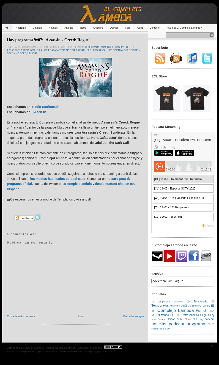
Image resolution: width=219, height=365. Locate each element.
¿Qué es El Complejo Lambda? (184, 27)
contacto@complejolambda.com (98, 351)
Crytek (206, 305)
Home (7, 27)
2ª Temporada (197, 301)
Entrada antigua (133, 316)
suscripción (156, 328)
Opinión (114, 27)
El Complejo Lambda (172, 310)
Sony (211, 315)
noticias (71, 50)
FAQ (212, 311)
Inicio (79, 316)
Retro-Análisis (190, 315)
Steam (161, 319)
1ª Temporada (160, 301)
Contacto (155, 27)
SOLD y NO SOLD (16, 53)
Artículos (98, 27)
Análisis (69, 27)
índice (166, 328)
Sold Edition (132, 50)
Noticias (53, 27)
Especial (202, 311)
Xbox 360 (191, 319)
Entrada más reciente (21, 316)
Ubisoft (32, 53)
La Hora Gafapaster (52, 50)
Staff (153, 319)
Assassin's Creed (123, 47)
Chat (140, 27)
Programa (20, 27)
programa (116, 50)
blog (201, 319)
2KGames (178, 301)
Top (211, 345)
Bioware (196, 305)
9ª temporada (90, 47)
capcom (209, 319)
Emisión (37, 27)
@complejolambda (77, 184)
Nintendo (163, 315)
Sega (203, 315)
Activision (175, 305)
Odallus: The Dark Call (93, 50)
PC (172, 315)
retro (211, 324)
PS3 (178, 315)
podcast (176, 323)
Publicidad (96, 347)
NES (153, 315)
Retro (83, 27)
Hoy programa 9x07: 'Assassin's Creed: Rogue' (48, 40)
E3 (212, 305)
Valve (180, 319)
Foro (128, 27)
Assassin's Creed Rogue (22, 50)
